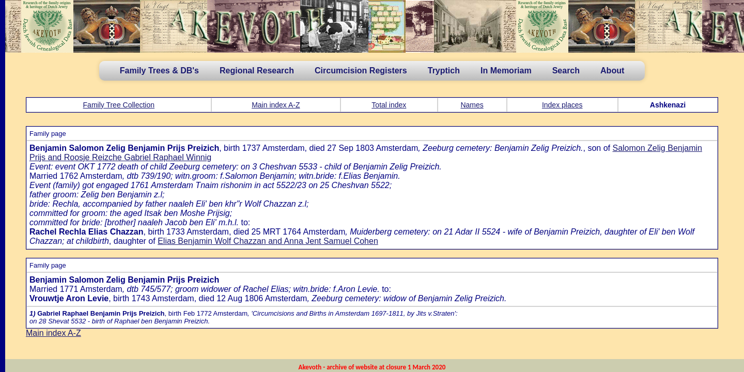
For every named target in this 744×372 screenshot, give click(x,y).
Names (471, 105)
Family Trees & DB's (159, 70)
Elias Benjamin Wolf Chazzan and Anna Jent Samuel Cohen (268, 241)
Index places (562, 105)
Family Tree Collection (119, 105)
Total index (388, 105)
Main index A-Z (276, 105)
